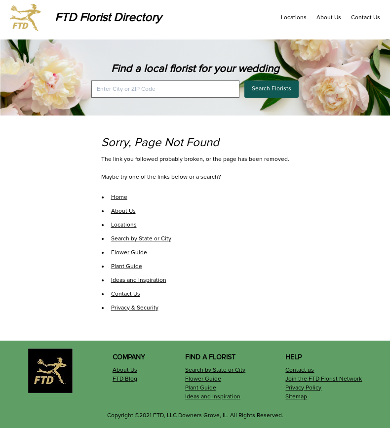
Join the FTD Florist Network (323, 379)
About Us (328, 17)
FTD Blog (125, 379)
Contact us (299, 370)
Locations (294, 17)
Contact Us (365, 17)
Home (119, 197)
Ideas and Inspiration (138, 280)
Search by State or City (141, 238)
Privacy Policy (303, 387)
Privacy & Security (134, 307)
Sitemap (296, 396)
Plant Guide (126, 266)
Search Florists (271, 88)
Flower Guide (129, 252)
